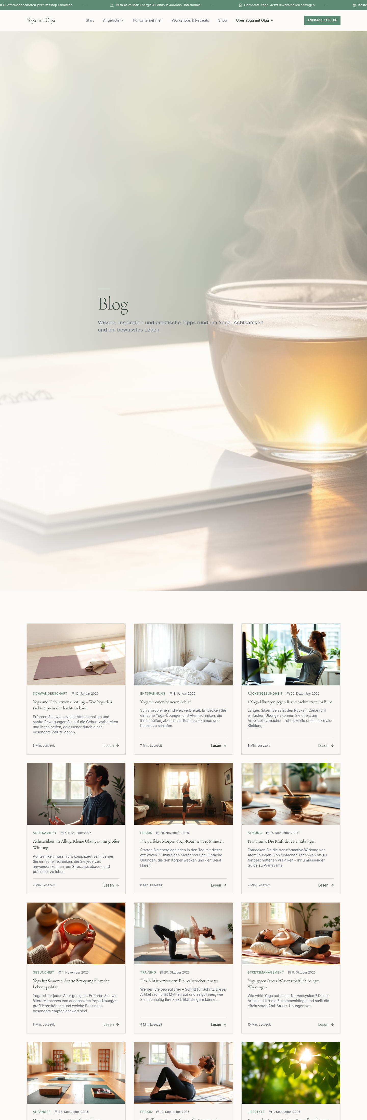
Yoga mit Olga (42, 20)
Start (92, 20)
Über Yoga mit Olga (256, 20)
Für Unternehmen (149, 20)
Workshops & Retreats (192, 20)
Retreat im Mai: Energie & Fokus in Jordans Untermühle (181, 5)
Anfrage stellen (322, 20)
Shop (224, 20)
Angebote (115, 20)
